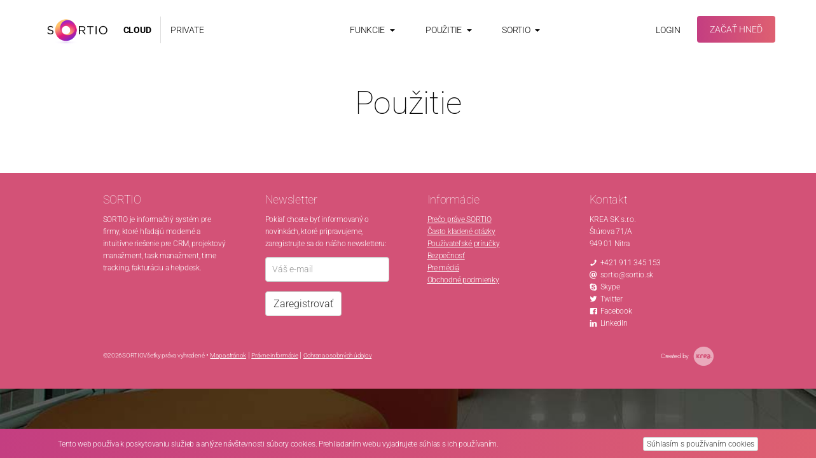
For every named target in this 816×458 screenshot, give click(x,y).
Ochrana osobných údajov (337, 355)
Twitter (611, 299)
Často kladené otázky (461, 231)
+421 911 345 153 (630, 262)
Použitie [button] (448, 30)
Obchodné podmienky (463, 279)
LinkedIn (614, 323)
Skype (610, 286)
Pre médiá (443, 267)
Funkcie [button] (372, 30)
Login (668, 30)
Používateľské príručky (463, 243)
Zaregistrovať (303, 304)
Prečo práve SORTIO (459, 219)
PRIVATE (187, 30)
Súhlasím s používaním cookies (700, 444)
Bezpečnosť (446, 255)
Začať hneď (736, 29)
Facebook (616, 311)
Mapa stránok (228, 355)
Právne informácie (274, 355)
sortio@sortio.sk (627, 274)
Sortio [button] (521, 30)
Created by (687, 356)
